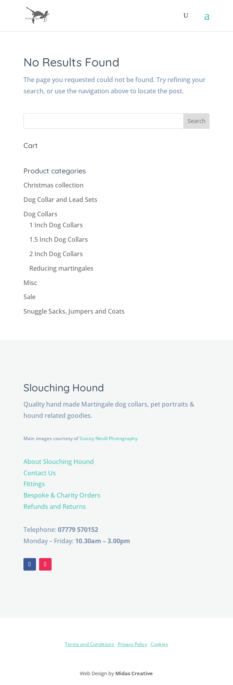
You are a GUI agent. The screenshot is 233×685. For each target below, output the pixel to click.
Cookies (159, 644)
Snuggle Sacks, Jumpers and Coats (74, 311)
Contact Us (39, 473)
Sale (29, 297)
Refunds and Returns (54, 506)
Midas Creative (134, 673)
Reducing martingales (61, 268)
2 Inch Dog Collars (56, 254)
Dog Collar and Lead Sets (60, 199)
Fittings (34, 484)
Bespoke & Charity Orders (61, 495)
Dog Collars (40, 214)
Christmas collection (53, 185)
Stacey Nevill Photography (108, 438)
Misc (30, 282)
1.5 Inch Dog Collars (58, 239)
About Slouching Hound (58, 461)
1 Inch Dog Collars (56, 225)
